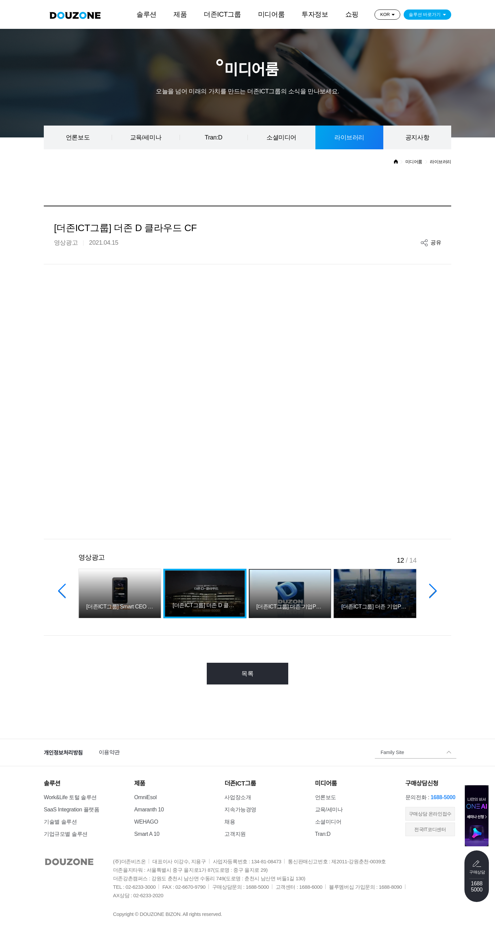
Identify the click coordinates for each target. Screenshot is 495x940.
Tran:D (213, 137)
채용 (229, 822)
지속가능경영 (240, 809)
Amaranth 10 (149, 809)
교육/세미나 (146, 137)
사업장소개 (237, 797)
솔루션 (146, 14)
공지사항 (417, 137)
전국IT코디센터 (430, 829)
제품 (180, 14)
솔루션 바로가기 (425, 14)
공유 (435, 242)
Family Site (392, 752)
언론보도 (78, 137)
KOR (385, 14)
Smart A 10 (146, 834)
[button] (62, 591)
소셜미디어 (281, 137)
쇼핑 (352, 14)
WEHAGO (146, 822)
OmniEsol (145, 797)
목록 (247, 673)
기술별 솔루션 (60, 822)
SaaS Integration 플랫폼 (71, 809)
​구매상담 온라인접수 (430, 813)
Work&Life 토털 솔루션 (70, 797)
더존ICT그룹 (222, 14)
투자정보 (314, 14)
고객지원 (234, 834)
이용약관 (109, 752)
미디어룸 (271, 14)
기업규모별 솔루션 (66, 834)
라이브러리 (349, 137)
